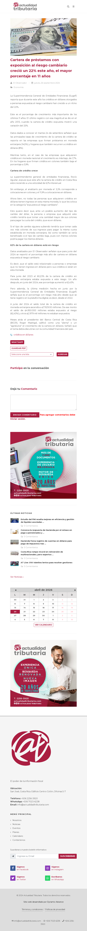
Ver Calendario (43, 625)
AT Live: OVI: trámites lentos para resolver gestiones (46, 562)
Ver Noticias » (17, 577)
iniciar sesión (17, 419)
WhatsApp (17, 342)
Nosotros (16, 820)
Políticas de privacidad (55, 909)
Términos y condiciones (32, 909)
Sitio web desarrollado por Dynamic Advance (44, 902)
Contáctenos (18, 840)
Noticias (16, 824)
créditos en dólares (23, 334)
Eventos (16, 828)
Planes (15, 832)
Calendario (17, 836)
